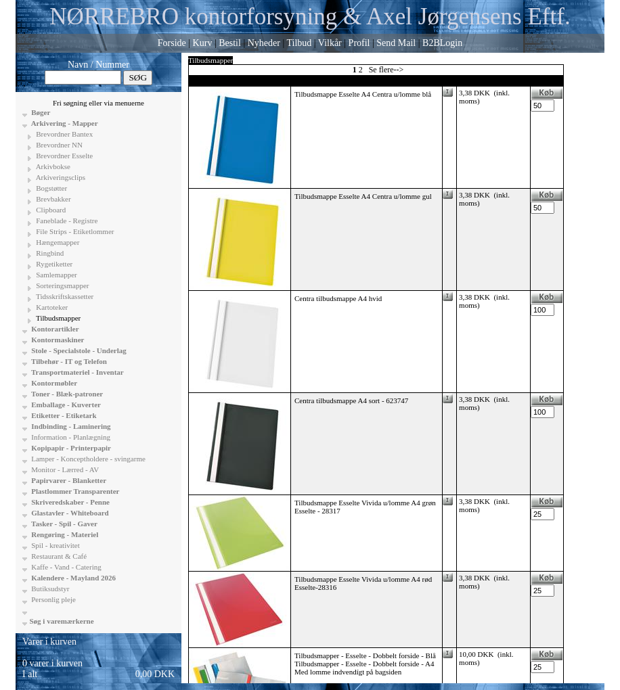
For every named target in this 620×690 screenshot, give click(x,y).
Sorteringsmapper (62, 285)
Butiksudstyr (50, 588)
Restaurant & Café (58, 556)
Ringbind (49, 253)
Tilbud (298, 43)
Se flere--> (386, 69)
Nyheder (264, 43)
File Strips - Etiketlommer (74, 231)
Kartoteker (51, 307)
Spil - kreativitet (55, 545)
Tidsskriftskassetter (64, 296)
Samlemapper (56, 275)
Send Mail (396, 43)
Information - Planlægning (70, 437)
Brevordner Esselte (64, 156)
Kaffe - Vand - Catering (66, 567)
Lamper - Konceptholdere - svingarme (88, 459)
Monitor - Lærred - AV (64, 469)
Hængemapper (57, 242)
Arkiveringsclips (60, 177)
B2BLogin (442, 43)
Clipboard (50, 210)
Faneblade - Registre (66, 220)
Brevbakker (53, 199)
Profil (359, 43)
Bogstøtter (51, 188)
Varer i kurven (49, 642)
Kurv (203, 43)
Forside (172, 43)
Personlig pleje (53, 599)
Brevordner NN (59, 145)
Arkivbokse (52, 166)
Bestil (230, 43)
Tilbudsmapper (58, 318)
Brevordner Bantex (64, 134)
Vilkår (330, 43)
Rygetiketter (54, 264)
